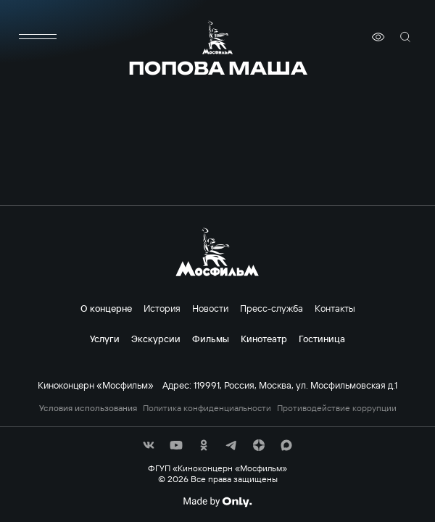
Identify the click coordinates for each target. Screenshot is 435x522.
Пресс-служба (271, 308)
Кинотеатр (264, 338)
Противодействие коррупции (337, 408)
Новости (210, 308)
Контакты (335, 308)
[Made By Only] (217, 502)
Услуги (105, 338)
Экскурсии (156, 338)
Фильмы (210, 338)
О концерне (106, 308)
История (162, 308)
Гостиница (322, 338)
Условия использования (88, 408)
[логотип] (217, 37)
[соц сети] (148, 445)
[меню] (37, 36)
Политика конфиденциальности (207, 408)
